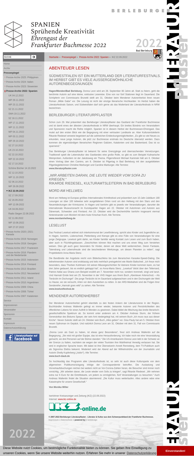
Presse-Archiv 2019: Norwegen (22, 239)
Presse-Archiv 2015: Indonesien (22, 259)
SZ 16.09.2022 (16, 200)
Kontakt (8, 318)
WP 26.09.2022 (16, 186)
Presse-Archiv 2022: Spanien (94, 57)
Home (7, 63)
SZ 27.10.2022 (16, 145)
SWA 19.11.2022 (17, 113)
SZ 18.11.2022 (16, 118)
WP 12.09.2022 (16, 204)
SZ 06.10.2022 (16, 182)
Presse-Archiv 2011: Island (19, 278)
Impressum (9, 323)
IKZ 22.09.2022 (16, 191)
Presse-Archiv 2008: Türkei (20, 291)
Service (7, 300)
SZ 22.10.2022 (16, 154)
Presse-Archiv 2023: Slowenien (22, 86)
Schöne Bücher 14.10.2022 (22, 168)
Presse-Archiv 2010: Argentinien (22, 282)
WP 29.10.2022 (16, 141)
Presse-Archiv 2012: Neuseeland (22, 273)
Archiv (7, 68)
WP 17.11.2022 (16, 122)
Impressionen (10, 305)
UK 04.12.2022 (16, 95)
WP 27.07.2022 (16, 227)
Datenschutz (66, 420)
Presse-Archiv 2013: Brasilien (21, 269)
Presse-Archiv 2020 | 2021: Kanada (20, 233)
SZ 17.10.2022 (16, 163)
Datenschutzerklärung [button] (141, 453)
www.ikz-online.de (67, 399)
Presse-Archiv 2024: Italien (19, 82)
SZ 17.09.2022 (16, 195)
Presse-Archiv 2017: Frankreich (22, 248)
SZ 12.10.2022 (16, 172)
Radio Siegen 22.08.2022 (21, 213)
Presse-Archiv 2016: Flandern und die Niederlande (21, 254)
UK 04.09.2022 (16, 209)
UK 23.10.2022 (16, 150)
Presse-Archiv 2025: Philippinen (22, 77)
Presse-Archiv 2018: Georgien (21, 243)
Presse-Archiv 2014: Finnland (21, 264)
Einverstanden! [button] (175, 450)
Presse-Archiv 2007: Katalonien (22, 296)
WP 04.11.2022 (16, 132)
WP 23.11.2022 (16, 104)
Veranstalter (10, 309)
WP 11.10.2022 (16, 177)
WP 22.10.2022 (16, 159)
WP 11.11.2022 (16, 127)
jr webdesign (91, 420)
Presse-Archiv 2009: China (19, 287)
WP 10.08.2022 (16, 222)
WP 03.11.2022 (16, 136)
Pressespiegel (69, 57)
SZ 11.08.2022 (16, 218)
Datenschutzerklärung (15, 328)
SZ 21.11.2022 (16, 109)
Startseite (54, 57)
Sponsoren (9, 314)
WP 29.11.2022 (16, 100)
